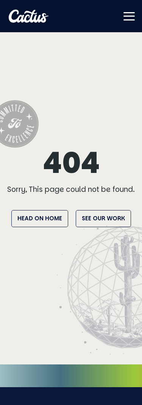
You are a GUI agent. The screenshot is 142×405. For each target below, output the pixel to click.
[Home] (28, 16)
